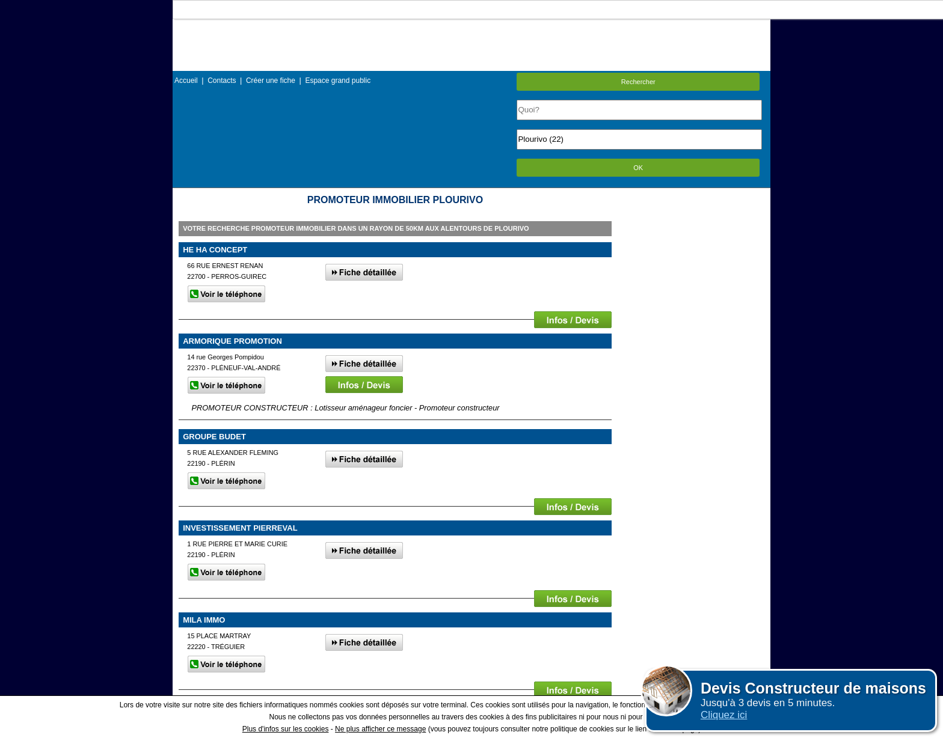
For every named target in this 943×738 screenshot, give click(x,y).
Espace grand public (337, 80)
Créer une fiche (270, 80)
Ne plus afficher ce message (380, 729)
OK (638, 167)
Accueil (186, 80)
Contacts (221, 80)
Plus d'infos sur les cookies (285, 729)
